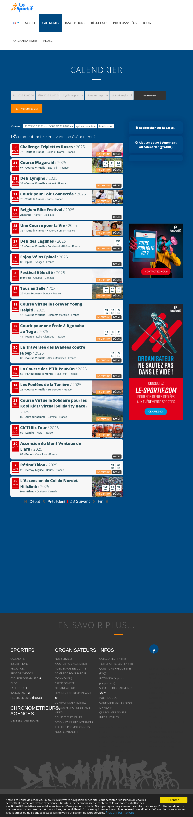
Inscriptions (75, 23)
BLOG (14, 683)
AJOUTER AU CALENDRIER (71, 663)
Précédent (53, 501)
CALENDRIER (18, 658)
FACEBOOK (17, 688)
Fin (104, 501)
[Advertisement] (66, 570)
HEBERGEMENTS (20, 697)
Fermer (173, 800)
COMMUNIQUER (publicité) (71, 702)
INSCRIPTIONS (19, 663)
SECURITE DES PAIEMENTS (115, 688)
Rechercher (150, 95)
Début (31, 501)
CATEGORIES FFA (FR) (112, 658)
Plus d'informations (120, 812)
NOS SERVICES (64, 658)
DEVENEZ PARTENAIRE (24, 720)
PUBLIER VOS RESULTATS (70, 668)
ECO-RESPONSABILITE (24, 678)
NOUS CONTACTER (67, 732)
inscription (104, 154)
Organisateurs (25, 41)
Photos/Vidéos (125, 23)
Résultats (99, 23)
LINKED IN (105, 707)
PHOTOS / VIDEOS (21, 673)
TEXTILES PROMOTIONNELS (72, 727)
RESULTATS (17, 668)
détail (117, 154)
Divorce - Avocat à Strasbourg (167, 668)
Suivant (86, 501)
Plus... (48, 41)
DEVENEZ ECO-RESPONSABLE (73, 693)
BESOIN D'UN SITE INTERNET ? (74, 722)
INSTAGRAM (18, 693)
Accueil (30, 23)
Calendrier (50, 23)
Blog (147, 23)
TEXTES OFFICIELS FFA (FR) (116, 663)
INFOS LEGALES (109, 717)
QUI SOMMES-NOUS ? (112, 712)
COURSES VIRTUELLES (68, 717)
